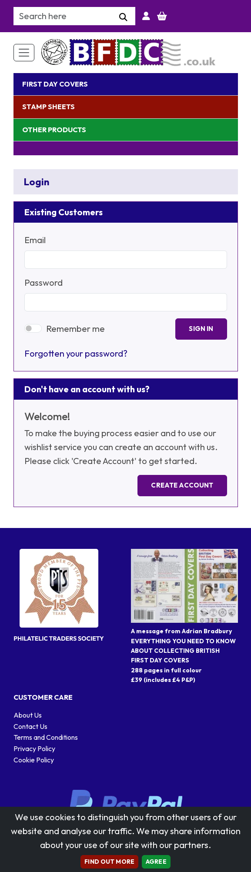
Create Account (182, 485)
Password (43, 282)
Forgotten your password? (75, 353)
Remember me (75, 328)
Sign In (201, 328)
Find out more (109, 861)
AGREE (156, 861)
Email (35, 239)
